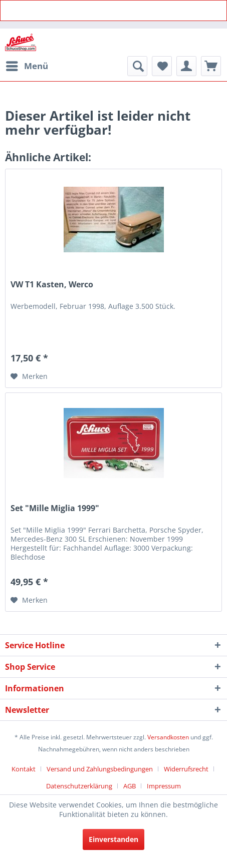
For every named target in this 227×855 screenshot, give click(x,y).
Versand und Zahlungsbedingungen (100, 768)
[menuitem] (26, 66)
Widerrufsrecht (186, 768)
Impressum (164, 785)
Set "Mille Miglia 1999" (55, 508)
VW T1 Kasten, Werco (52, 284)
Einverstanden (113, 839)
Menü (27, 65)
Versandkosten (168, 737)
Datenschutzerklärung (79, 785)
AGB (129, 785)
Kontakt (24, 768)
